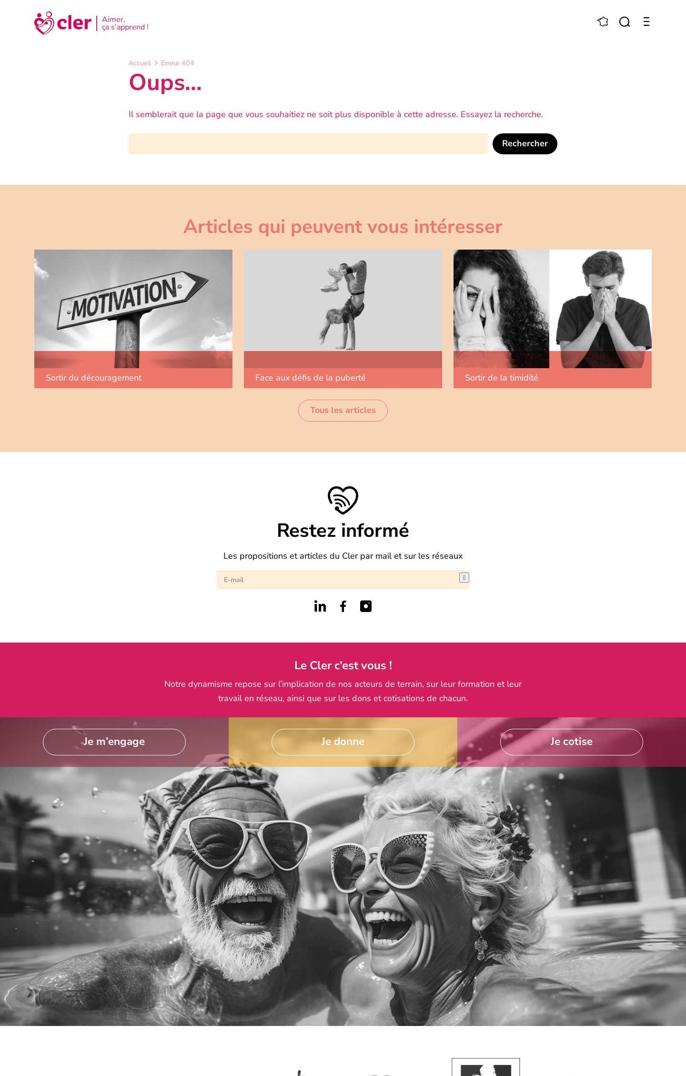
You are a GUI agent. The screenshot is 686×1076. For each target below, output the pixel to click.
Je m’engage (114, 741)
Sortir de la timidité (501, 377)
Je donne (343, 741)
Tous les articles (343, 410)
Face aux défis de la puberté (310, 377)
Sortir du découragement (93, 377)
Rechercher (525, 143)
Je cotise (572, 741)
